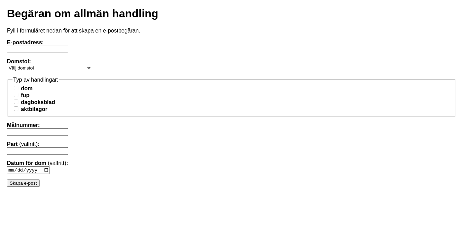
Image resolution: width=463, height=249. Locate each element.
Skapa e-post (23, 183)
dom (23, 88)
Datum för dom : (37, 163)
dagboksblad (34, 102)
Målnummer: (23, 125)
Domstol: (19, 61)
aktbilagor (30, 109)
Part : (23, 144)
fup (21, 95)
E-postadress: (25, 42)
